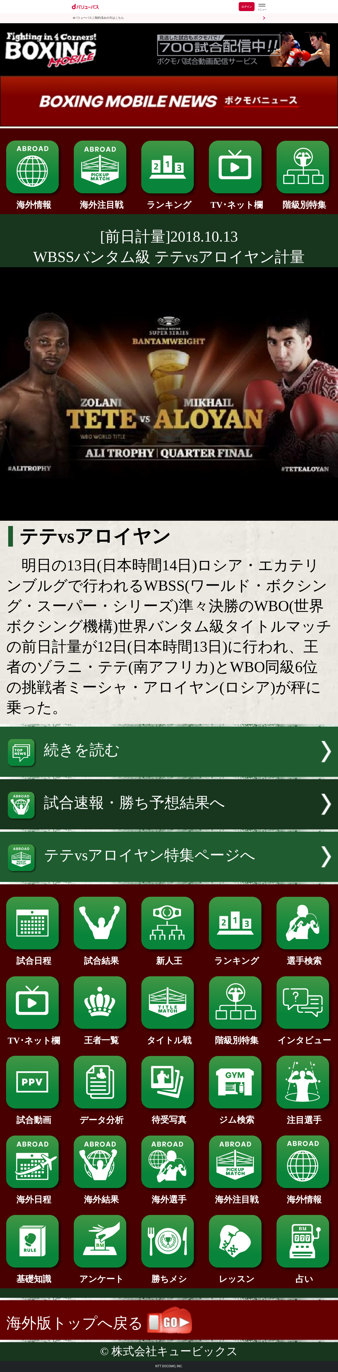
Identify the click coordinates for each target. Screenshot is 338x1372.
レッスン (236, 1274)
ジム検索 (236, 1115)
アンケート (101, 1274)
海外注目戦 (101, 200)
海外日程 (33, 1195)
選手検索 (304, 956)
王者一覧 (101, 1036)
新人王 (169, 956)
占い (304, 1274)
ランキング (169, 200)
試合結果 (101, 956)
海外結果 (101, 1195)
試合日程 (33, 956)
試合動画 (33, 1115)
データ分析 (101, 1115)
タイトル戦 (169, 1036)
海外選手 (169, 1195)
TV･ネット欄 (236, 200)
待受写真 (169, 1115)
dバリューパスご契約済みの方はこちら (98, 18)
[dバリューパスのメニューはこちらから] (261, 7)
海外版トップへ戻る (99, 1323)
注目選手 (304, 1115)
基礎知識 (33, 1274)
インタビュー (304, 1036)
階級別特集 (304, 200)
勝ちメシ (169, 1274)
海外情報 (33, 200)
